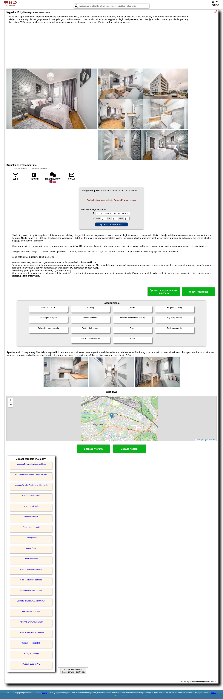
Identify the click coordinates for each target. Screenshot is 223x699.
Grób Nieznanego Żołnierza (31, 580)
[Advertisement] (111, 46)
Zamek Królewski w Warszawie (31, 632)
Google (45, 693)
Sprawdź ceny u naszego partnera (164, 291)
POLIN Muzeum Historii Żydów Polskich (31, 475)
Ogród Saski (31, 548)
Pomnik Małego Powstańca (31, 569)
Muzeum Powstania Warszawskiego (31, 464)
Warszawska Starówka (31, 611)
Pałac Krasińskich (31, 517)
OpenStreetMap (210, 440)
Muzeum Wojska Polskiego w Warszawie (31, 485)
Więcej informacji (198, 291)
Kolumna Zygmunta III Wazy (31, 622)
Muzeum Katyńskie (31, 506)
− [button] (11, 405)
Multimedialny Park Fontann (31, 590)
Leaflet (198, 440)
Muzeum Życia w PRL (31, 664)
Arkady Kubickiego (31, 653)
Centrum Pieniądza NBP (31, 643)
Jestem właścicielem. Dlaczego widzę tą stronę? (73, 670)
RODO (213, 693)
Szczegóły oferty (93, 449)
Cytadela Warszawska (31, 496)
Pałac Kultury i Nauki (31, 527)
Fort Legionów (31, 538)
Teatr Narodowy (31, 559)
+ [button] (11, 400)
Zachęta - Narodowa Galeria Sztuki (31, 601)
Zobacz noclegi (129, 449)
